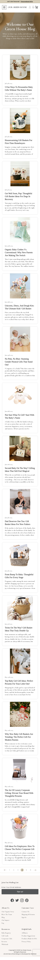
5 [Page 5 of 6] (26, 870)
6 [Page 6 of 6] (30, 870)
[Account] (30, 7)
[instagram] (22, 900)
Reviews (4, 941)
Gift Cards (5, 936)
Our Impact (5, 920)
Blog (3, 917)
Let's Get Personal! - (20, 1)
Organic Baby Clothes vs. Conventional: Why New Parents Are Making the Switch (19, 252)
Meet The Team (7, 914)
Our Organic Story (8, 912)
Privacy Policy (26, 941)
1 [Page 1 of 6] (9, 870)
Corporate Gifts (7, 939)
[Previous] (5, 870)
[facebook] (12, 900)
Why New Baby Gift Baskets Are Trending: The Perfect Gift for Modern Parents (19, 737)
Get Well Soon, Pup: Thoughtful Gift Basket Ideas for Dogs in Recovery (18, 196)
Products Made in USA (29, 939)
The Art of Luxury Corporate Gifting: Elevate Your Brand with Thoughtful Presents (19, 793)
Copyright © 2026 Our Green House (20, 950)
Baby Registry (6, 933)
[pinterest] (26, 900)
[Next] (34, 870)
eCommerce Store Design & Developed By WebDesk (20, 954)
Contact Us (25, 912)
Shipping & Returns (28, 914)
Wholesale (5, 944)
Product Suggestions (28, 936)
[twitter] (17, 900)
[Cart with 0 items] (36, 7)
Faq (3, 923)
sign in (24, 917)
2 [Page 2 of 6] (13, 870)
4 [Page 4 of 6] (22, 870)
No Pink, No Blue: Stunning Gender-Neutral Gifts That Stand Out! (19, 362)
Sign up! (20, 892)
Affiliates (25, 933)
